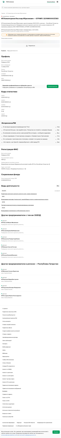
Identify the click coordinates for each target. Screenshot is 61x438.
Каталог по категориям (8, 375)
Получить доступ (52, 86)
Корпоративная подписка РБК (9, 318)
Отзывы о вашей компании (8, 324)
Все (58, 185)
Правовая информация (8, 425)
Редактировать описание (6, 38)
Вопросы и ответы (6, 413)
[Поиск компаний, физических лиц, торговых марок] (30, 7)
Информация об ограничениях (44, 422)
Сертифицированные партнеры (10, 337)
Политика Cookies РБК (7, 416)
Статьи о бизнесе (6, 363)
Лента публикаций (6, 340)
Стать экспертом (6, 321)
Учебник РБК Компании (8, 359)
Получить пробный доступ (8, 315)
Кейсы (3, 350)
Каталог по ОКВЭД (6, 369)
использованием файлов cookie (9, 435)
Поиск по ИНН (5, 400)
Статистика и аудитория (8, 404)
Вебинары (4, 353)
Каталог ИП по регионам (8, 382)
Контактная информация (8, 422)
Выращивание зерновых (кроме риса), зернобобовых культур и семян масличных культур (24, 199)
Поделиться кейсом (7, 327)
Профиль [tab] (3, 50)
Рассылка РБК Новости (29, 422)
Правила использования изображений (11, 388)
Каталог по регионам (7, 372)
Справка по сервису (7, 394)
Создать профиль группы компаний (11, 331)
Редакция (19, 422)
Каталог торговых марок (8, 378)
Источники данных (7, 407)
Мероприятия (5, 356)
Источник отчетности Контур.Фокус (11, 410)
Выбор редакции (6, 347)
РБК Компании (10, 1)
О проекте (4, 308)
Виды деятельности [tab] (12, 50)
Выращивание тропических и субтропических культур (15, 210)
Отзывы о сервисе (6, 334)
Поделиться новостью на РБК (9, 311)
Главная (3, 13)
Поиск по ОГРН (6, 397)
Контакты (4, 391)
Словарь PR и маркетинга (8, 366)
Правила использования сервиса (10, 385)
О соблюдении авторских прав (23, 425)
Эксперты (4, 343)
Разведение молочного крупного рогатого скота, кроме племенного (19, 194)
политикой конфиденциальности (27, 435)
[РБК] (3, 2)
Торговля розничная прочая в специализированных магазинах (17, 205)
